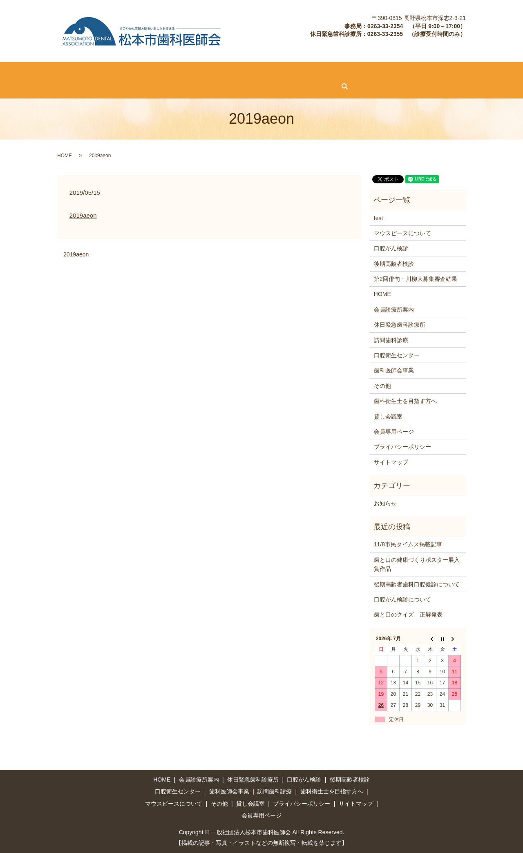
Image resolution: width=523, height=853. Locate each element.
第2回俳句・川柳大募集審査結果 (415, 278)
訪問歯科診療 (276, 72)
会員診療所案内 (58, 72)
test (378, 217)
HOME (15, 72)
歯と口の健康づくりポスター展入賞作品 (417, 563)
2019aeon (83, 215)
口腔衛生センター (329, 72)
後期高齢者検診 (225, 72)
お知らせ (385, 502)
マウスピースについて (35, 85)
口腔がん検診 (174, 72)
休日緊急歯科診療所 (117, 72)
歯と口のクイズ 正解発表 (408, 614)
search (211, 86)
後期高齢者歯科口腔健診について (417, 583)
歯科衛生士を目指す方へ (451, 72)
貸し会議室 (123, 85)
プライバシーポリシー (402, 446)
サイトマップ (391, 461)
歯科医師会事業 (386, 72)
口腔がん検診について (402, 599)
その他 (86, 85)
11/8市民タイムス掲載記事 (408, 544)
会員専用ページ (171, 85)
